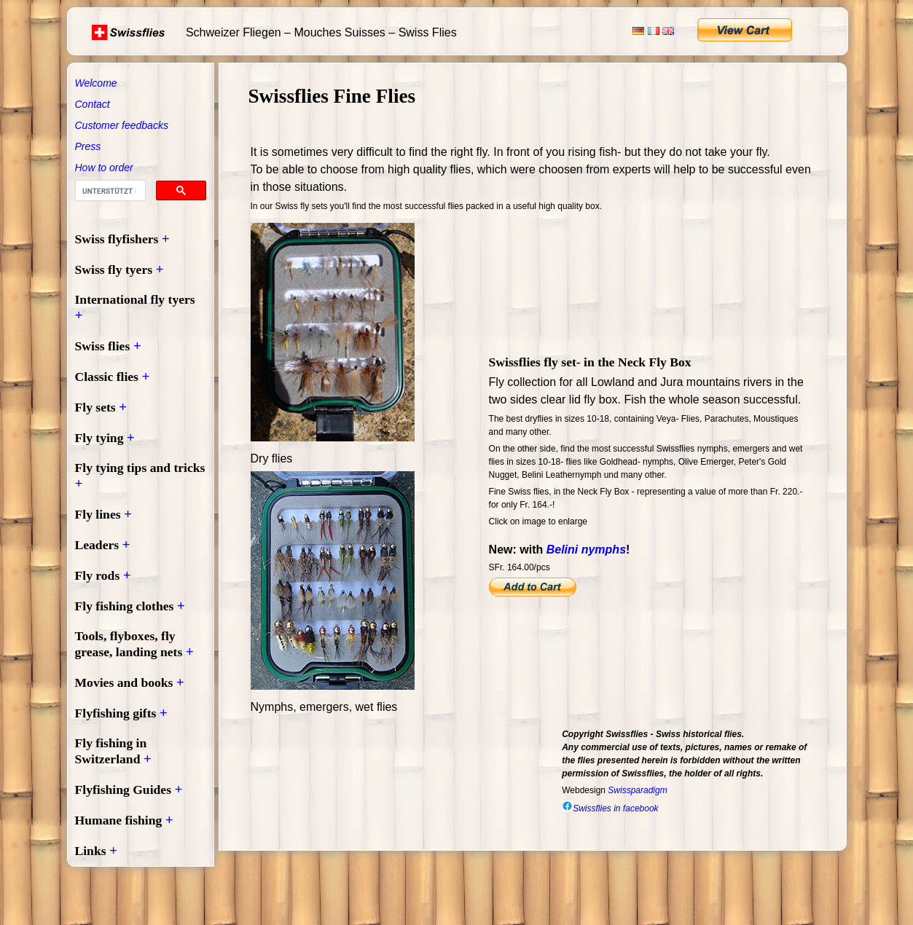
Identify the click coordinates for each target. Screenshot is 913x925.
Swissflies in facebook (610, 808)
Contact (92, 104)
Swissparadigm (637, 790)
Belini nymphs (586, 549)
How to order (104, 167)
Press (88, 146)
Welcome (96, 83)
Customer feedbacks (121, 125)
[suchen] (109, 190)
